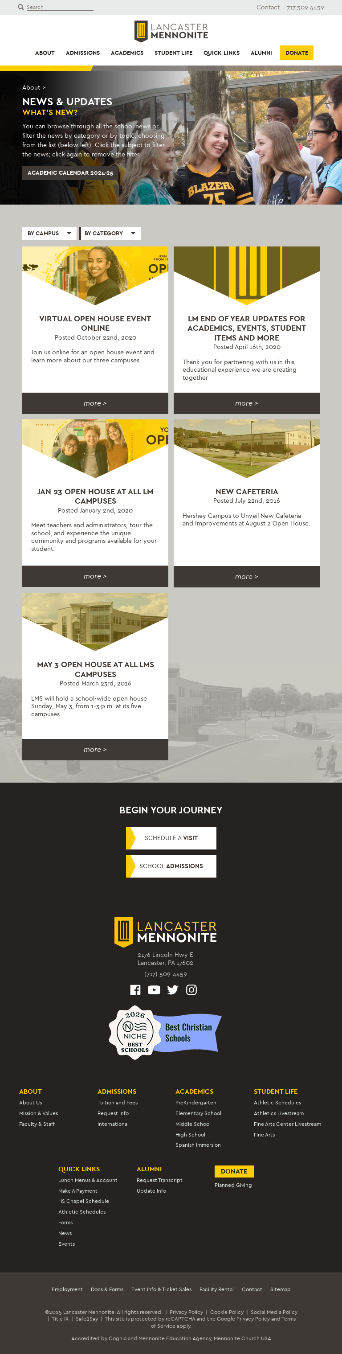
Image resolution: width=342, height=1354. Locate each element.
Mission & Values (38, 1113)
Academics (127, 52)
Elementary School (198, 1113)
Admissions (83, 52)
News (65, 1233)
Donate (296, 52)
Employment (67, 1289)
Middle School (193, 1124)
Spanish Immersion (198, 1145)
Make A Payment (78, 1191)
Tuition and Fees (118, 1103)
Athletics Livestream (279, 1113)
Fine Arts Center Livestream (287, 1124)
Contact (268, 7)
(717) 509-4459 (165, 974)
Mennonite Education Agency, (175, 1338)
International (113, 1124)
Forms (65, 1222)
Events (66, 1244)
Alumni (261, 52)
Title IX (60, 1319)
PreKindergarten (195, 1103)
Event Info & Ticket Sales (161, 1289)
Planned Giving (233, 1185)
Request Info (113, 1113)
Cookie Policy (227, 1312)
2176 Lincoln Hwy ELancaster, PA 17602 (165, 959)
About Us (30, 1103)
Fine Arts (264, 1135)
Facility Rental (217, 1289)
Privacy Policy (186, 1312)
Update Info (151, 1191)
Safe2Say (87, 1319)
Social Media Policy (274, 1312)
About (45, 52)
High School (190, 1135)
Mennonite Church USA (242, 1338)
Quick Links (222, 52)
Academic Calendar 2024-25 (70, 172)
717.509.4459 (305, 7)
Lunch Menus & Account (88, 1180)
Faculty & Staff (37, 1124)
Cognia (117, 1338)
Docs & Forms (107, 1289)
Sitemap (280, 1289)
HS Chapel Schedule (83, 1201)
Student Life (173, 52)
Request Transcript (160, 1180)
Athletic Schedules (277, 1103)
